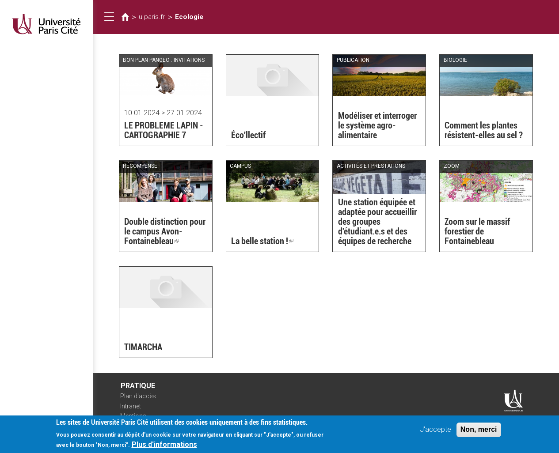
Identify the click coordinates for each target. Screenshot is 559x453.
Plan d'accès (138, 396)
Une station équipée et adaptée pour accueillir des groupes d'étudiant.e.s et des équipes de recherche (377, 221)
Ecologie (189, 17)
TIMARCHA (143, 347)
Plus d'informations (164, 447)
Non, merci (478, 432)
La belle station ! (262, 241)
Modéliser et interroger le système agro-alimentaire (377, 125)
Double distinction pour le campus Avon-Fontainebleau (164, 231)
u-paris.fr (152, 17)
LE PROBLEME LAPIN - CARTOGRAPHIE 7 (163, 130)
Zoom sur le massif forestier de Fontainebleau (477, 231)
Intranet (130, 406)
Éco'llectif (248, 135)
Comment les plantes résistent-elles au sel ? (484, 130)
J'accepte (435, 432)
